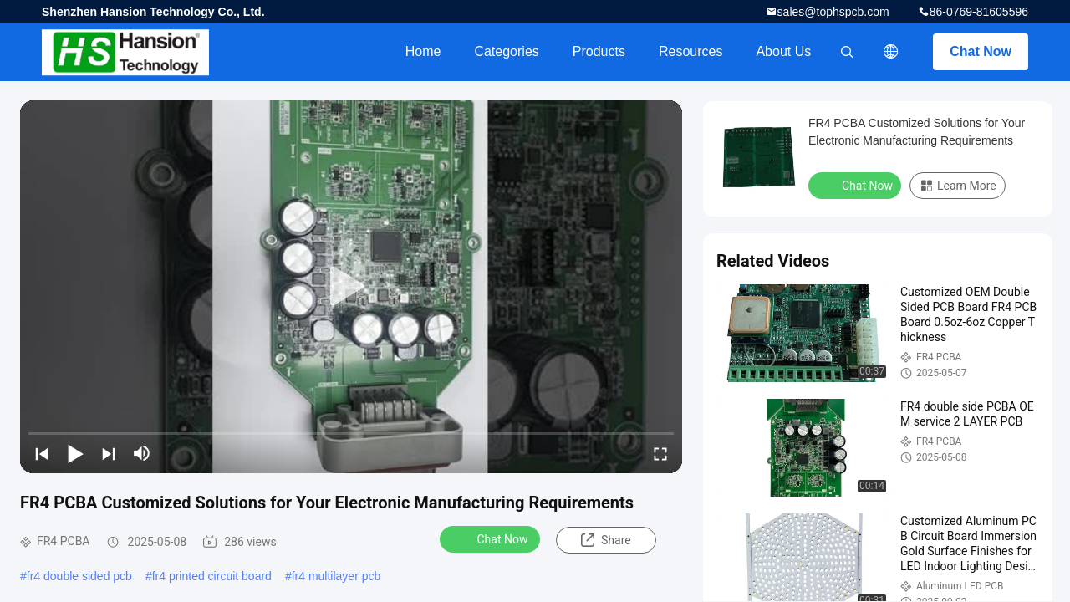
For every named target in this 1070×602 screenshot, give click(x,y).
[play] (351, 287)
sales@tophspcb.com (833, 11)
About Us (783, 51)
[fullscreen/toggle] (660, 453)
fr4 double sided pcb (79, 576)
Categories (506, 51)
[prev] (42, 453)
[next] (108, 453)
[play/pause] (75, 453)
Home (423, 51)
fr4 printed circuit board (212, 576)
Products (599, 51)
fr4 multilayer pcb (336, 576)
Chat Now (980, 51)
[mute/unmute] (142, 453)
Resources (690, 51)
